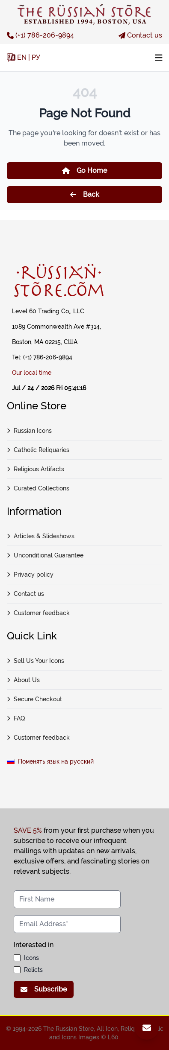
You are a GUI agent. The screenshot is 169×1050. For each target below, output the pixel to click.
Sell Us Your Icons (35, 660)
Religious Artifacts (35, 469)
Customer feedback (38, 613)
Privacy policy (30, 574)
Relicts (33, 969)
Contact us (140, 35)
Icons (31, 957)
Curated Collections (38, 488)
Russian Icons (29, 430)
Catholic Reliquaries (38, 449)
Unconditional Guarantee (45, 555)
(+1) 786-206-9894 (40, 35)
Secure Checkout (34, 699)
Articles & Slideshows (40, 536)
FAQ (16, 718)
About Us (23, 680)
